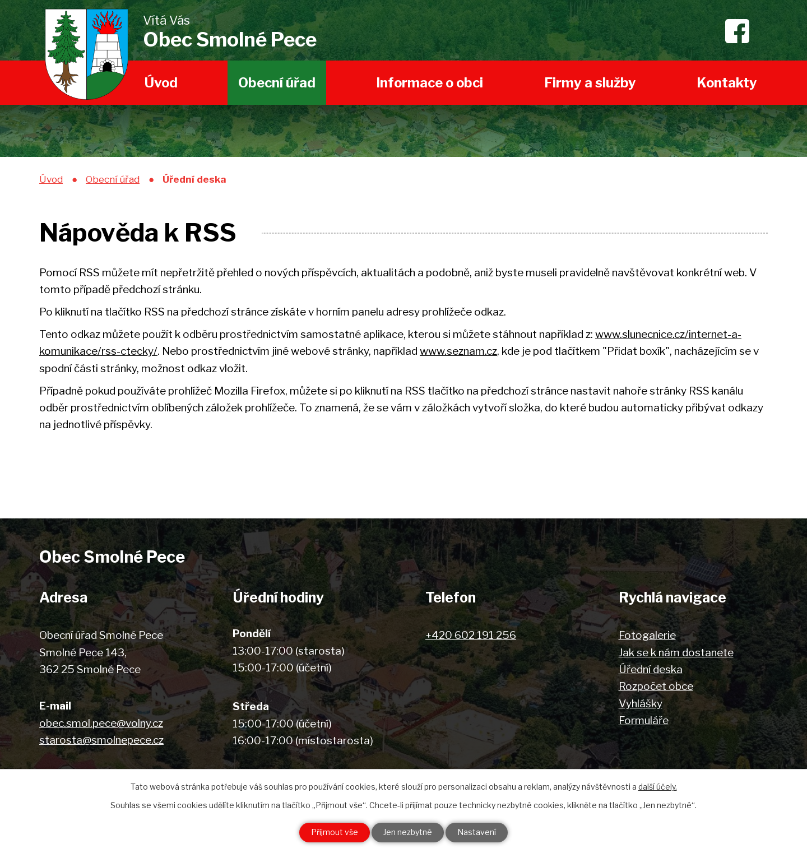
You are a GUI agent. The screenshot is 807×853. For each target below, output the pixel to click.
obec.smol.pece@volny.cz (101, 723)
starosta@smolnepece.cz (101, 740)
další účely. (657, 786)
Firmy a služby (590, 83)
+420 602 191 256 (470, 635)
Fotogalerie (647, 635)
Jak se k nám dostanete (676, 652)
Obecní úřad (277, 83)
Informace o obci (429, 83)
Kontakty (727, 83)
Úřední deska (651, 669)
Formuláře (644, 720)
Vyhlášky (640, 703)
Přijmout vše (334, 832)
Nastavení (476, 832)
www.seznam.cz (458, 351)
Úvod (161, 83)
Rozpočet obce (656, 686)
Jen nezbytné (407, 832)
